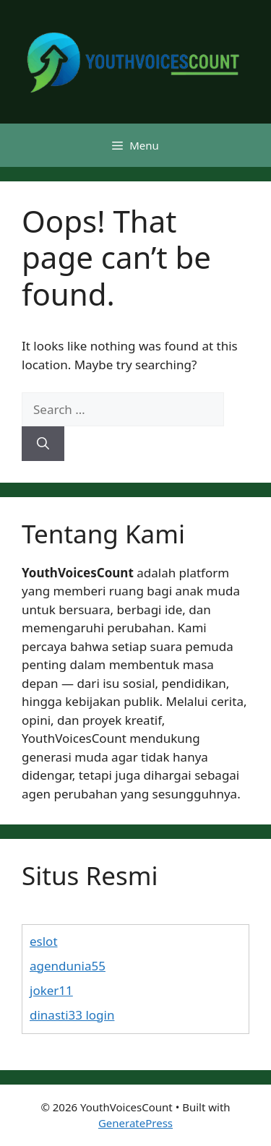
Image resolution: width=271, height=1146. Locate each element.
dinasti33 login (72, 1015)
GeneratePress (135, 1123)
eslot (44, 941)
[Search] (43, 443)
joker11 (51, 990)
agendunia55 (68, 965)
